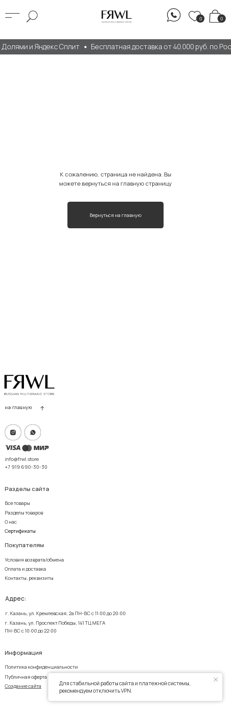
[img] (215, 16)
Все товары (17, 503)
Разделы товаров (24, 512)
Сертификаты (20, 531)
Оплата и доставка (25, 568)
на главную (18, 407)
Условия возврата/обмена (34, 559)
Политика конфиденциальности (41, 666)
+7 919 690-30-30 (26, 467)
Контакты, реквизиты (29, 578)
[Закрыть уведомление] (215, 679)
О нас (11, 521)
